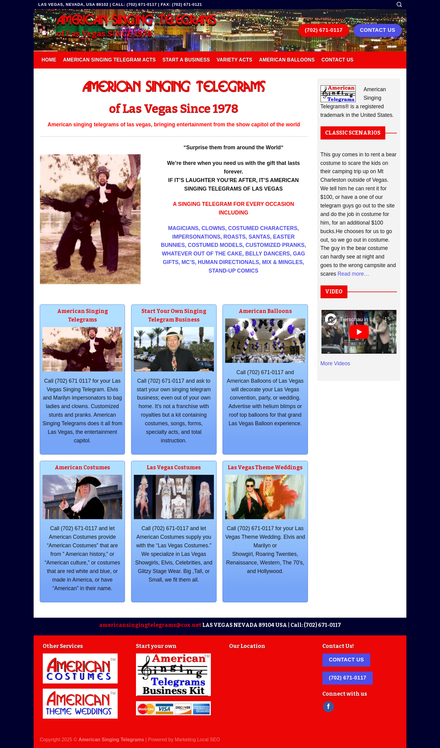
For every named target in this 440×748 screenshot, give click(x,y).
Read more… (353, 274)
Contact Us (337, 59)
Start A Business (186, 59)
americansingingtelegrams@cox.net (150, 625)
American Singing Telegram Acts (109, 59)
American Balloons (287, 59)
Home (49, 59)
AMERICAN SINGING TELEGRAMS (136, 21)
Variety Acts (234, 59)
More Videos (335, 363)
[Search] (399, 4)
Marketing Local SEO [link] (197, 739)
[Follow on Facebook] (328, 707)
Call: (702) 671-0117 (316, 625)
